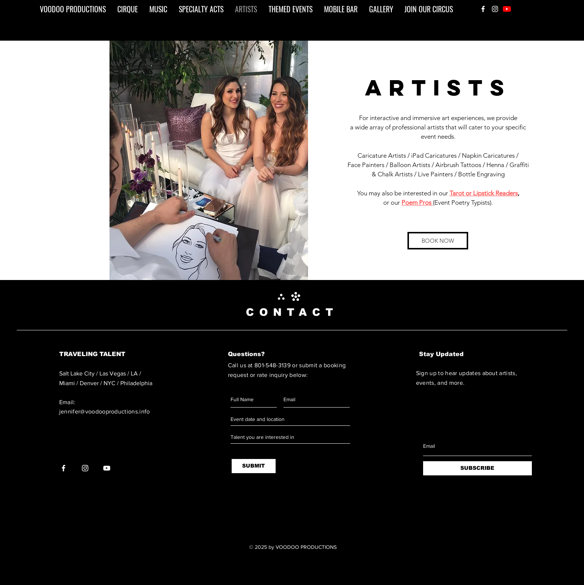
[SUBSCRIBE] (477, 468)
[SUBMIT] (254, 466)
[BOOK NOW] (437, 240)
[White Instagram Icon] (495, 9)
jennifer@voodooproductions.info (104, 411)
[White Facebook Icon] (483, 9)
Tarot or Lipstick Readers (484, 193)
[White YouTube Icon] (106, 468)
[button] (209, 160)
